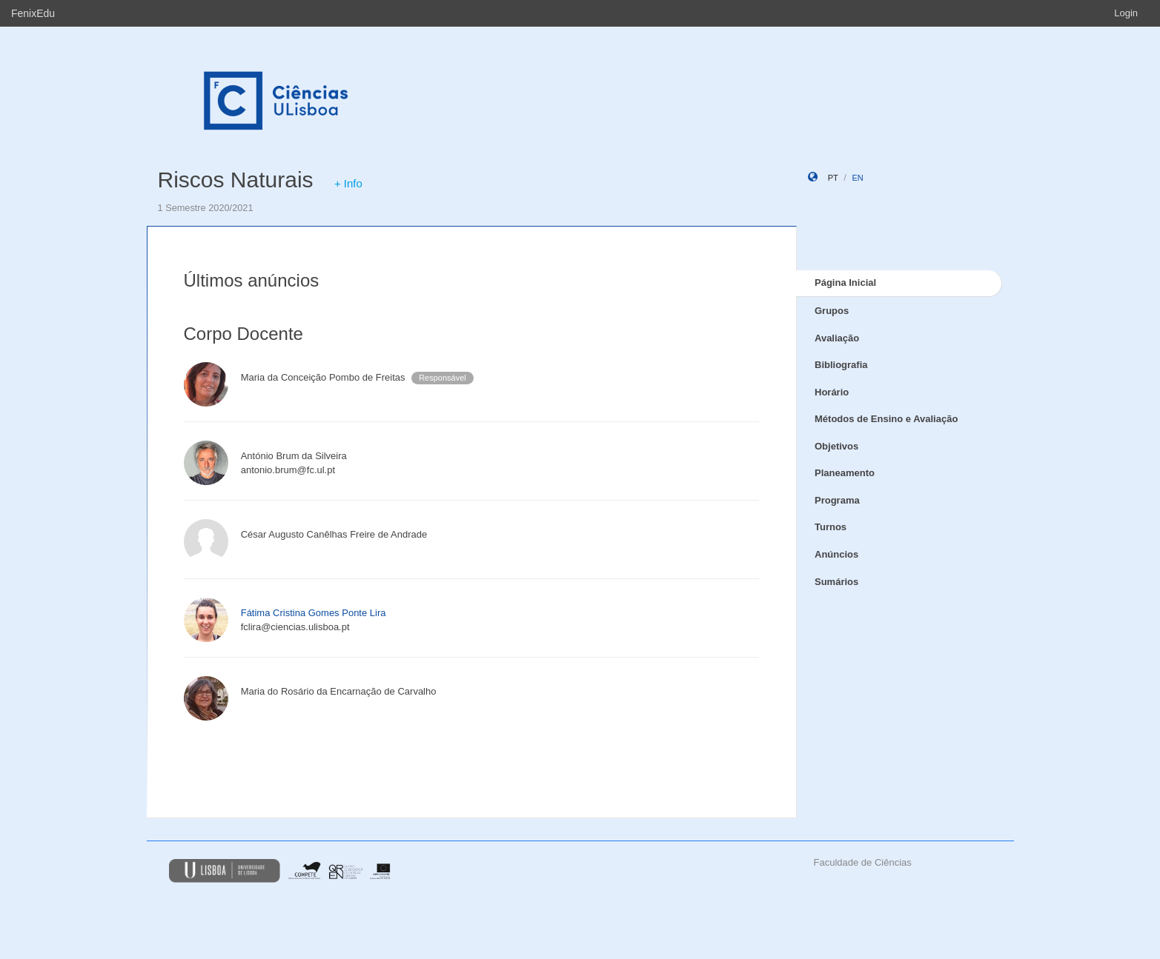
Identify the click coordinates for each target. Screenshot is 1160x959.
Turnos (830, 526)
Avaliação (837, 338)
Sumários (836, 581)
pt (833, 177)
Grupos (832, 310)
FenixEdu (33, 13)
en (857, 177)
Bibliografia (841, 364)
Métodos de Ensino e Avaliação (886, 418)
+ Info (348, 183)
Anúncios (836, 554)
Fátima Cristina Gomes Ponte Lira (313, 612)
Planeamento (845, 472)
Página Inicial (845, 282)
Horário (832, 392)
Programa (837, 500)
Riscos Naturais (236, 179)
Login (1126, 13)
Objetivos (836, 446)
